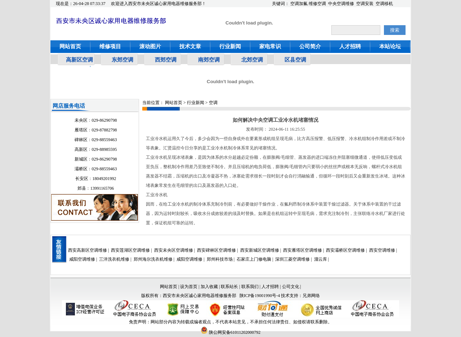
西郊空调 (165, 60)
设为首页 (188, 286)
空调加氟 (299, 3)
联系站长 (230, 286)
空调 (213, 102)
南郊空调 (209, 60)
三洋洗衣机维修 (114, 259)
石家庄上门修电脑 (254, 259)
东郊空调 (122, 60)
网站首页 (70, 46)
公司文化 (290, 286)
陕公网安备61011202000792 (231, 332)
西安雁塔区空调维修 (302, 250)
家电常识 (270, 46)
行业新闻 (230, 46)
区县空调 (295, 60)
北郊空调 (252, 60)
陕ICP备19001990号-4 (260, 295)
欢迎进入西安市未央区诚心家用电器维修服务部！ (158, 3)
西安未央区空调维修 (173, 250)
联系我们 (250, 286)
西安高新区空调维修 (87, 250)
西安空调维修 (382, 250)
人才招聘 (350, 46)
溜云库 (320, 259)
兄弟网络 (311, 295)
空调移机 (384, 3)
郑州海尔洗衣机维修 (153, 259)
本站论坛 (390, 46)
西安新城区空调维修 (259, 250)
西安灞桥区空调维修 (345, 250)
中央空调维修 (341, 3)
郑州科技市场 (220, 259)
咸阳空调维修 (82, 259)
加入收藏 (209, 286)
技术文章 (190, 46)
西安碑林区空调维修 (216, 250)
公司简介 (310, 46)
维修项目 (110, 46)
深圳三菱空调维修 (292, 259)
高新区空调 (79, 60)
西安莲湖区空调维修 (130, 250)
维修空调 (317, 3)
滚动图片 (150, 46)
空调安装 (364, 3)
